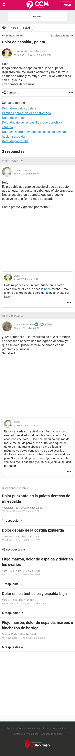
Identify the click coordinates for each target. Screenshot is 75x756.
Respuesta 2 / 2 (12, 315)
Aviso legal (32, 733)
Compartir (13, 92)
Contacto (17, 733)
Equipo (10, 728)
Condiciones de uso (28, 728)
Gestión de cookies (52, 733)
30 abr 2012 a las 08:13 (26, 173)
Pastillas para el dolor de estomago (26, 113)
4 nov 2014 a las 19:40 (38, 54)
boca (47, 289)
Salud (26, 27)
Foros (14, 27)
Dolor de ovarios (13, 118)
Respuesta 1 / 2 (12, 161)
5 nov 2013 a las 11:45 (26, 425)
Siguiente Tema (60, 35)
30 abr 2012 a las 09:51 (26, 328)
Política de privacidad (55, 728)
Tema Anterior (14, 35)
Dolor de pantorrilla (15, 141)
